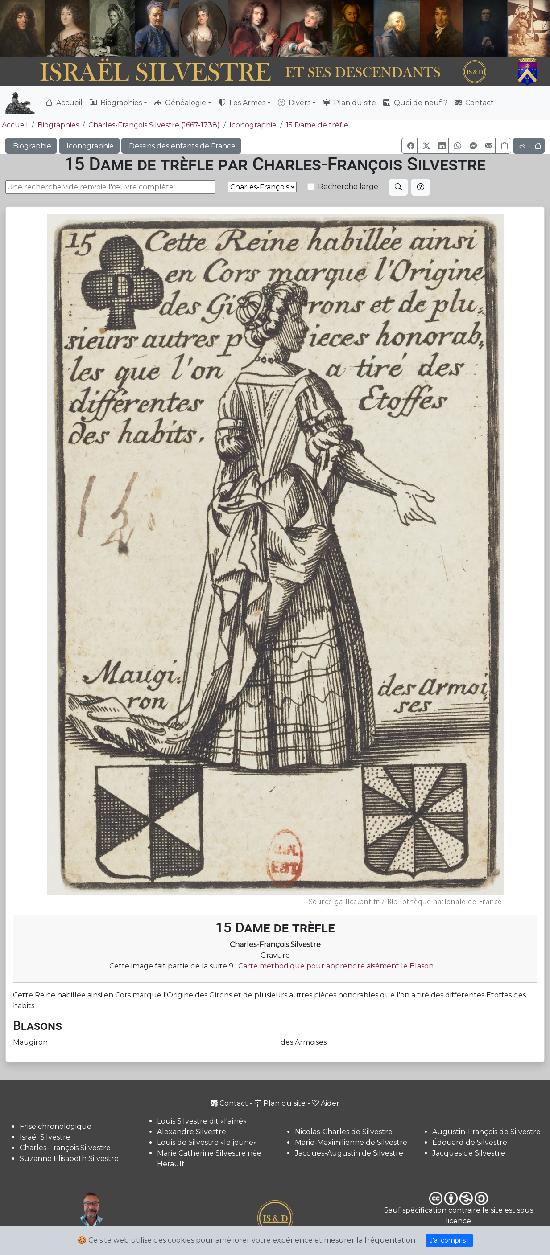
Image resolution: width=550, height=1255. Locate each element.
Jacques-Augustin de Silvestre (349, 1153)
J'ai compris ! (449, 1240)
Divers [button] (294, 102)
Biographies (58, 125)
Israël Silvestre (45, 1137)
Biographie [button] (31, 146)
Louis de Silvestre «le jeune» (207, 1142)
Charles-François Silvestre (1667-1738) (154, 125)
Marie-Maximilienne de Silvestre (351, 1142)
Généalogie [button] (180, 102)
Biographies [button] (116, 102)
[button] (409, 146)
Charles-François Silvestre (65, 1148)
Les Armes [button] (242, 102)
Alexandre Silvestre (191, 1132)
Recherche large (348, 186)
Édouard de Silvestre (469, 1142)
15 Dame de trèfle (317, 125)
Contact (474, 102)
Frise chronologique (55, 1126)
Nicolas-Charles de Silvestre (344, 1132)
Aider (325, 1103)
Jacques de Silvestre (468, 1153)
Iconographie (253, 125)
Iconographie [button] (89, 146)
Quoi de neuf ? (415, 102)
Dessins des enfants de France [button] (181, 146)
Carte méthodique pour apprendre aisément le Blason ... (338, 966)
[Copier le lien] (503, 146)
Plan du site (349, 102)
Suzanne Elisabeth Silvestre (69, 1158)
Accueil (64, 102)
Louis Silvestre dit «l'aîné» (202, 1121)
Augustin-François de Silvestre (486, 1132)
